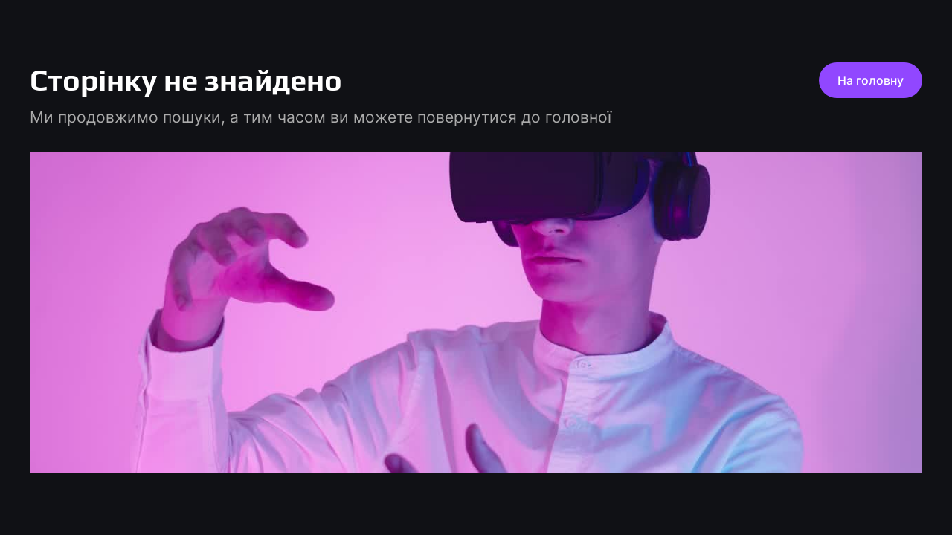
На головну (870, 80)
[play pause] (476, 312)
